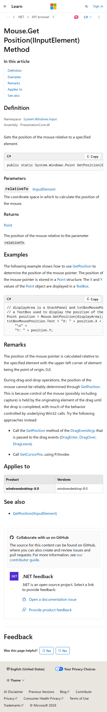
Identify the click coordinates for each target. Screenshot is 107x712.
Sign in (98, 6)
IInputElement (43, 189)
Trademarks (12, 705)
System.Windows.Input (40, 119)
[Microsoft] (53, 6)
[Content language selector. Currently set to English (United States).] (26, 669)
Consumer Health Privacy (42, 698)
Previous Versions (41, 691)
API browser (40, 17)
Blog (63, 691)
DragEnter (69, 436)
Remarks (14, 83)
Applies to (15, 89)
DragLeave (22, 443)
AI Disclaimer (13, 691)
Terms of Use (79, 698)
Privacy (9, 698)
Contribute (83, 691)
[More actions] (99, 17)
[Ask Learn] (76, 17)
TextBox (82, 285)
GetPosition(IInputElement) (35, 513)
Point (8, 224)
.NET (21, 17)
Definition (15, 70)
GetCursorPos (31, 454)
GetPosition (82, 265)
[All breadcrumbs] (8, 17)
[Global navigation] (5, 6)
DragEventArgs (82, 430)
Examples (14, 77)
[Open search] (86, 6)
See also (14, 95)
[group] (53, 165)
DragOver (87, 436)
